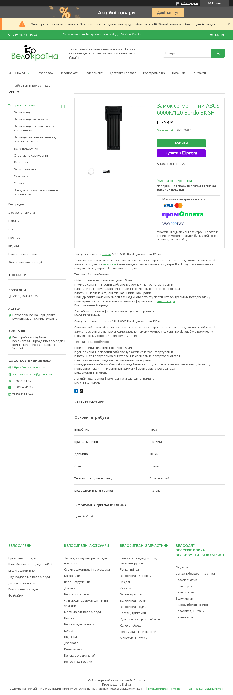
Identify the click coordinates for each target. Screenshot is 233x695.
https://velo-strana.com (28, 367)
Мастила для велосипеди (82, 612)
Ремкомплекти (75, 649)
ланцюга (109, 264)
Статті (12, 229)
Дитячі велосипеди (22, 583)
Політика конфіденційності (205, 689)
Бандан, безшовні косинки (195, 573)
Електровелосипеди (23, 589)
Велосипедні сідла (133, 607)
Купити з (181, 153)
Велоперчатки (186, 580)
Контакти (199, 73)
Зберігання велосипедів (33, 85)
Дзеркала (71, 643)
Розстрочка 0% (154, 73)
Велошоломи (185, 592)
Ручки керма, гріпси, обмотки (141, 619)
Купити (181, 143)
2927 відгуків (189, 3)
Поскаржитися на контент (166, 689)
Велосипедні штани (190, 611)
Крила (68, 630)
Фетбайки (15, 595)
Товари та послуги (21, 105)
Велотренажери (26, 169)
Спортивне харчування (31, 155)
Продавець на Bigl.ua (116, 684)
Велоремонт (94, 73)
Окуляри (182, 567)
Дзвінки (70, 588)
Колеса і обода (131, 625)
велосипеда (166, 301)
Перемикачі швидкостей (138, 632)
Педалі (125, 582)
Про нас (14, 237)
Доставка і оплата (123, 73)
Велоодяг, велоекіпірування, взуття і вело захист (35, 139)
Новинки (178, 73)
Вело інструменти (77, 582)
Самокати (21, 176)
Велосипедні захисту (79, 624)
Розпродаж (45, 73)
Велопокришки (131, 594)
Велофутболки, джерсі (192, 605)
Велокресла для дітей (80, 655)
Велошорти (184, 586)
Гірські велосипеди (22, 558)
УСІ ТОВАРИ (16, 73)
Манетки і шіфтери (134, 638)
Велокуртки (184, 598)
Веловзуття (184, 617)
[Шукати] (218, 53)
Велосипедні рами (133, 600)
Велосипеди (23, 112)
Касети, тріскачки (133, 613)
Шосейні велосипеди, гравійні (30, 564)
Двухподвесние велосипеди (29, 577)
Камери (125, 588)
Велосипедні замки (78, 662)
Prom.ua (139, 680)
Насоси (69, 618)
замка (106, 254)
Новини (14, 221)
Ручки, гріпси (129, 569)
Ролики (19, 183)
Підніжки (70, 637)
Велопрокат (69, 73)
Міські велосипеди (21, 570)
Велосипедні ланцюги (136, 576)
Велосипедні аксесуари (31, 119)
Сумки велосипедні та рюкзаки (87, 569)
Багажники (72, 576)
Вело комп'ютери (77, 594)
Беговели (21, 162)
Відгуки (13, 246)
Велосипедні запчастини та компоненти (34, 128)
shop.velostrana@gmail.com (32, 374)
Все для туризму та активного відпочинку (36, 192)
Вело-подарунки (26, 148)
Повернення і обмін (22, 254)
